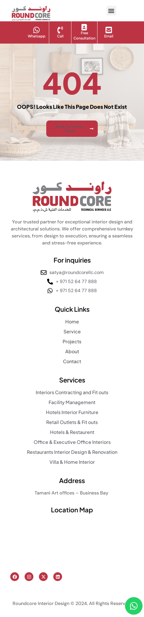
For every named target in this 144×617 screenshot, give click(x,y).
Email (108, 36)
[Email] (108, 30)
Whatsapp (36, 36)
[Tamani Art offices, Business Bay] (72, 542)
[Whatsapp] (36, 30)
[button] (111, 10)
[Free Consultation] (84, 27)
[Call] (60, 30)
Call (60, 36)
